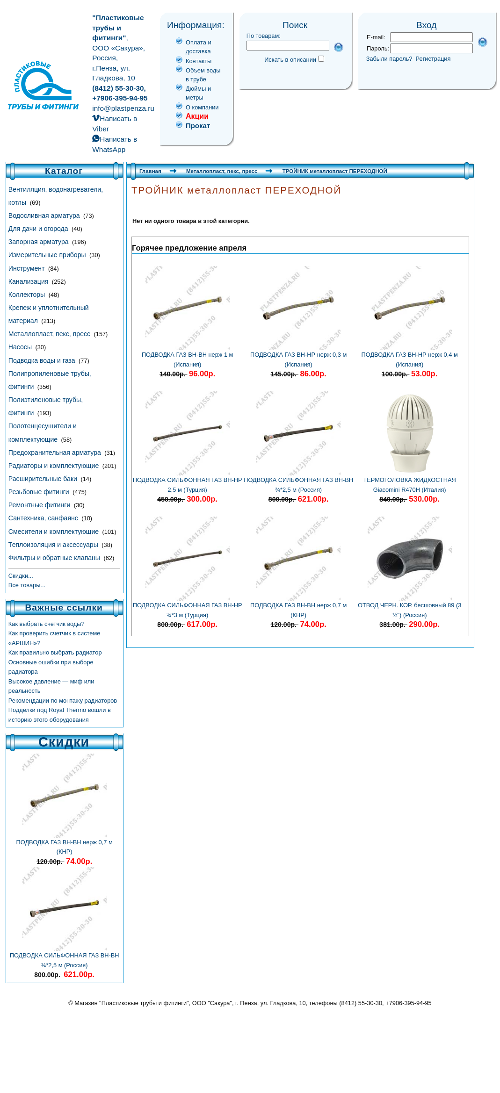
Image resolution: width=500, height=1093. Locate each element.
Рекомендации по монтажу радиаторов (62, 700)
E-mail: (376, 37)
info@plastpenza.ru (123, 108)
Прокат (198, 125)
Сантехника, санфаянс (44, 518)
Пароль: (378, 48)
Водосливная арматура (45, 215)
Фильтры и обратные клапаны (55, 557)
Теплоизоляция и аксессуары (54, 544)
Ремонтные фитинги (40, 505)
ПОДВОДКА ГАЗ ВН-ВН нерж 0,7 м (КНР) (64, 843)
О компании (202, 107)
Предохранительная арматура (55, 452)
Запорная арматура (39, 241)
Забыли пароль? (389, 58)
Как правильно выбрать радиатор (55, 652)
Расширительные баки (43, 478)
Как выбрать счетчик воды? (46, 623)
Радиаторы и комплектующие (54, 465)
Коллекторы (27, 294)
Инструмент (27, 268)
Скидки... (20, 575)
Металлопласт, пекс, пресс (50, 334)
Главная (150, 171)
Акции (197, 116)
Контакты (198, 61)
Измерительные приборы (48, 255)
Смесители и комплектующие (54, 531)
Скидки (63, 741)
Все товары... (26, 585)
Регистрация (433, 58)
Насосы (21, 347)
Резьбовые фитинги (39, 492)
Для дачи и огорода (39, 228)
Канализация (29, 281)
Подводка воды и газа (42, 360)
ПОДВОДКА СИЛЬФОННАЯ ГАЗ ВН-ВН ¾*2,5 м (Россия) (64, 956)
